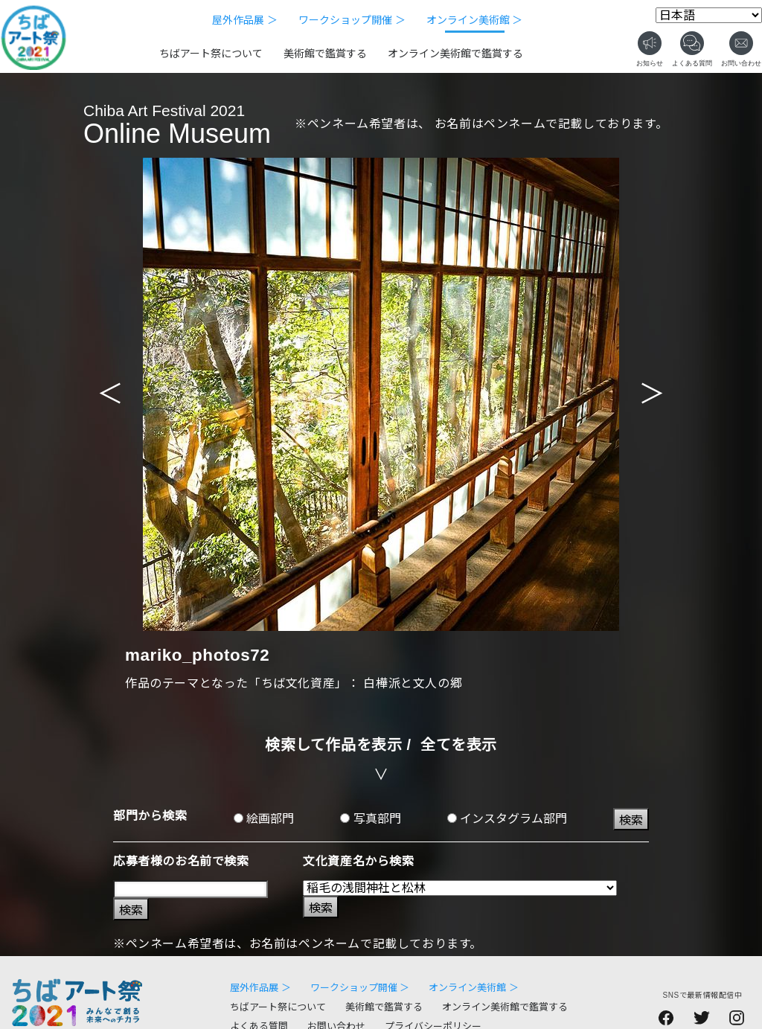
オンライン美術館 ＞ (474, 20)
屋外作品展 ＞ (245, 20)
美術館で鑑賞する (325, 54)
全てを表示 (458, 745)
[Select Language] (709, 15)
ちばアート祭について (211, 54)
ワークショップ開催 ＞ (352, 20)
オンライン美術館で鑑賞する (455, 54)
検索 (631, 820)
